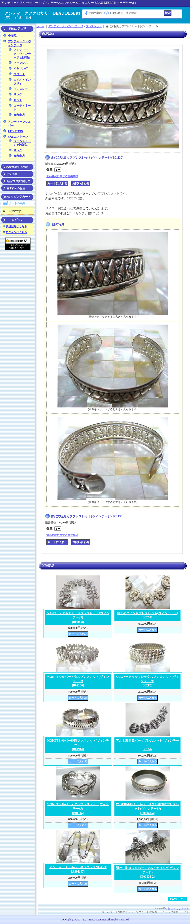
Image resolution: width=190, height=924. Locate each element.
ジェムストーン (18, 136)
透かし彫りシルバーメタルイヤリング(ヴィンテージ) (147, 872)
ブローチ (19, 74)
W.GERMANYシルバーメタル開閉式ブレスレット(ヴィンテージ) (147, 809)
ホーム (40, 26)
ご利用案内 (95, 13)
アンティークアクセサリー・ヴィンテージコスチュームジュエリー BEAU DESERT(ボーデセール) (68, 2)
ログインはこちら (16, 232)
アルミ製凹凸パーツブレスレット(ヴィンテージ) (147, 745)
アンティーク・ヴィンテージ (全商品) (22, 53)
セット (17, 100)
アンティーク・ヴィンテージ (65, 26)
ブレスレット (22, 89)
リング (17, 94)
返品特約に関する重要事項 (62, 176)
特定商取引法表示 (17, 167)
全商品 (12, 35)
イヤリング (20, 68)
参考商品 (19, 115)
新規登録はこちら (16, 226)
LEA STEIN (15, 131)
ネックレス (20, 62)
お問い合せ (116, 13)
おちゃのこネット (178, 908)
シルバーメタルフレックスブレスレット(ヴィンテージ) (147, 681)
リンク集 (11, 174)
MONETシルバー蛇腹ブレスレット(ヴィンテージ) (78, 745)
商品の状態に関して (18, 181)
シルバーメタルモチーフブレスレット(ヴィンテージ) (77, 618)
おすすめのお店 (15, 188)
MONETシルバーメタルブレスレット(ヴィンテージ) (78, 681)
